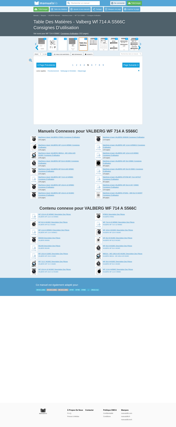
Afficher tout (94, 396)
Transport (89, 116)
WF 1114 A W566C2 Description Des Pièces (53, 337)
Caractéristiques (92, 83)
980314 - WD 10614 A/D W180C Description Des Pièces (122, 360)
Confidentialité (108, 413)
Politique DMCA (110, 410)
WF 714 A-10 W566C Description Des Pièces (118, 329)
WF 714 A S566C (80, 15)
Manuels (35, 15)
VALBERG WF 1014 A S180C (47, 363)
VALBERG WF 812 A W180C (47, 331)
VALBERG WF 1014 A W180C (112, 339)
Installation (90, 96)
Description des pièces (95, 80)
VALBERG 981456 (44, 355)
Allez (49, 54)
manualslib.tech (126, 419)
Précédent (46, 212)
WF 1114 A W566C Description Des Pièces (118, 376)
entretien (59, 115)
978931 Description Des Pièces (114, 321)
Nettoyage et (60, 112)
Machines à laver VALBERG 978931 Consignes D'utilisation (59, 244)
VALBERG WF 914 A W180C (111, 355)
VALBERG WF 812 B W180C (111, 347)
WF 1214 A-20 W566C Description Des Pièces (54, 321)
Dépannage (90, 113)
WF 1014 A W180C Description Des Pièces (118, 337)
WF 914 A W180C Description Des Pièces (117, 352)
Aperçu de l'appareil (64, 82)
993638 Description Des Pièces (49, 345)
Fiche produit (90, 125)
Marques (43, 15)
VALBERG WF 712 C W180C (47, 371)
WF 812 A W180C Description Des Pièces (53, 329)
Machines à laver (67, 15)
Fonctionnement (92, 98)
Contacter (89, 410)
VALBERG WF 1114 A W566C (112, 378)
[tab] (43, 54)
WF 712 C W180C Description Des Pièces (53, 368)
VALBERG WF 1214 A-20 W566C (48, 323)
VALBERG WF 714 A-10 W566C (112, 331)
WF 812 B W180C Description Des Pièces (117, 345)
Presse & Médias (73, 416)
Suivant (131, 212)
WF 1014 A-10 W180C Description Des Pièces (54, 376)
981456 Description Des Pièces (49, 352)
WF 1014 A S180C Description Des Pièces (53, 360)
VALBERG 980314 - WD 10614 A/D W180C (116, 363)
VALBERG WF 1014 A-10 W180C (48, 378)
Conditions (107, 416)
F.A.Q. (69, 413)
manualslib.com (126, 413)
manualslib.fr (125, 416)
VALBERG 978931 (108, 323)
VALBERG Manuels (54, 15)
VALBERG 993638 (44, 347)
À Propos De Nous (75, 410)
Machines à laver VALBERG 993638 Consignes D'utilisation (124, 244)
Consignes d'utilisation (94, 15)
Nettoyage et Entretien (68, 218)
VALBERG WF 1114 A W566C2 (47, 339)
